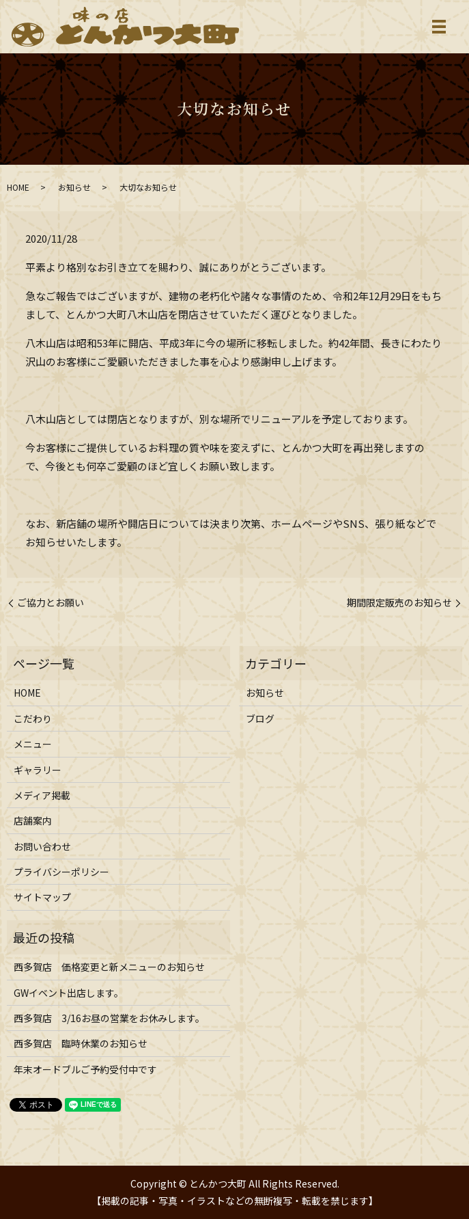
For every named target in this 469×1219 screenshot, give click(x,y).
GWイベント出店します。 (69, 993)
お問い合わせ (42, 846)
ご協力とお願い (50, 602)
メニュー (33, 744)
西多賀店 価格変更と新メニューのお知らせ (109, 967)
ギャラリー (37, 770)
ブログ (260, 718)
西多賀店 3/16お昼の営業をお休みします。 (109, 1018)
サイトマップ (42, 897)
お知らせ (74, 187)
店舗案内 (33, 820)
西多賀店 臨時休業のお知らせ (80, 1043)
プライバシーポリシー (61, 872)
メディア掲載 (42, 795)
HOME (18, 187)
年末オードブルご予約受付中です (85, 1069)
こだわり (33, 718)
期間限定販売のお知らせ (399, 602)
